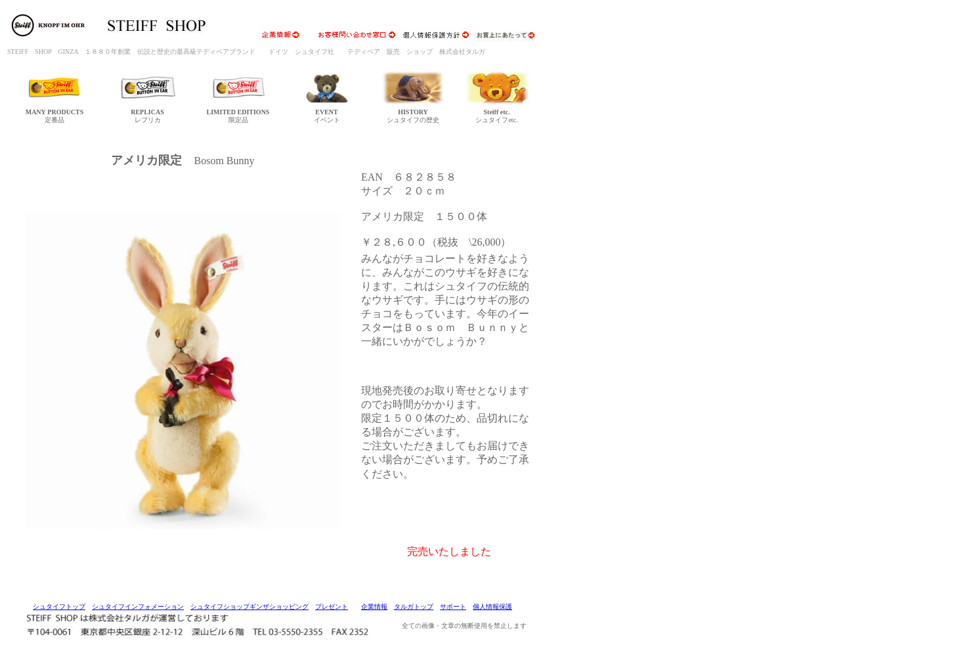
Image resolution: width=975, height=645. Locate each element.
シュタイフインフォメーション (138, 606)
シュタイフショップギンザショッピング (249, 606)
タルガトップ (413, 606)
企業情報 (374, 606)
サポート (453, 606)
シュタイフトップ (59, 606)
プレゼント (331, 606)
